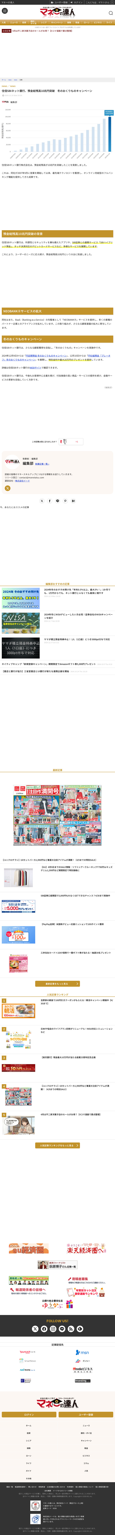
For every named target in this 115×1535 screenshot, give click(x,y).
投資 (24, 22)
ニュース (14, 22)
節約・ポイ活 (33, 22)
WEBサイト (35, 367)
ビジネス (98, 22)
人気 (4, 22)
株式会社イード (22, 480)
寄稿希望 (41, 1487)
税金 (77, 22)
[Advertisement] (57, 543)
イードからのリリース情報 (62, 1490)
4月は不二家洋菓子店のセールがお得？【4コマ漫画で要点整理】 (42, 30)
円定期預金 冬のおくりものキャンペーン (46, 355)
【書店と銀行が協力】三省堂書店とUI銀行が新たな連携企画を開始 (44, 671)
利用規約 (70, 1487)
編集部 (28, 463)
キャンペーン (57, 22)
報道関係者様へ (20, 1487)
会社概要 (47, 1490)
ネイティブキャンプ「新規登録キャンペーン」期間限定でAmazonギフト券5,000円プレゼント (57, 663)
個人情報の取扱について (84, 1487)
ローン (86, 22)
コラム (86, 1463)
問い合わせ (32, 1487)
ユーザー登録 (86, 1414)
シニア (44, 22)
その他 (28, 1478)
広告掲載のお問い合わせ (56, 1487)
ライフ (109, 22)
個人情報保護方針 (102, 1487)
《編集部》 (108, 387)
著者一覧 (9, 1487)
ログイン (29, 1414)
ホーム (28, 1425)
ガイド (28, 1470)
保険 (69, 22)
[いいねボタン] (64, 441)
